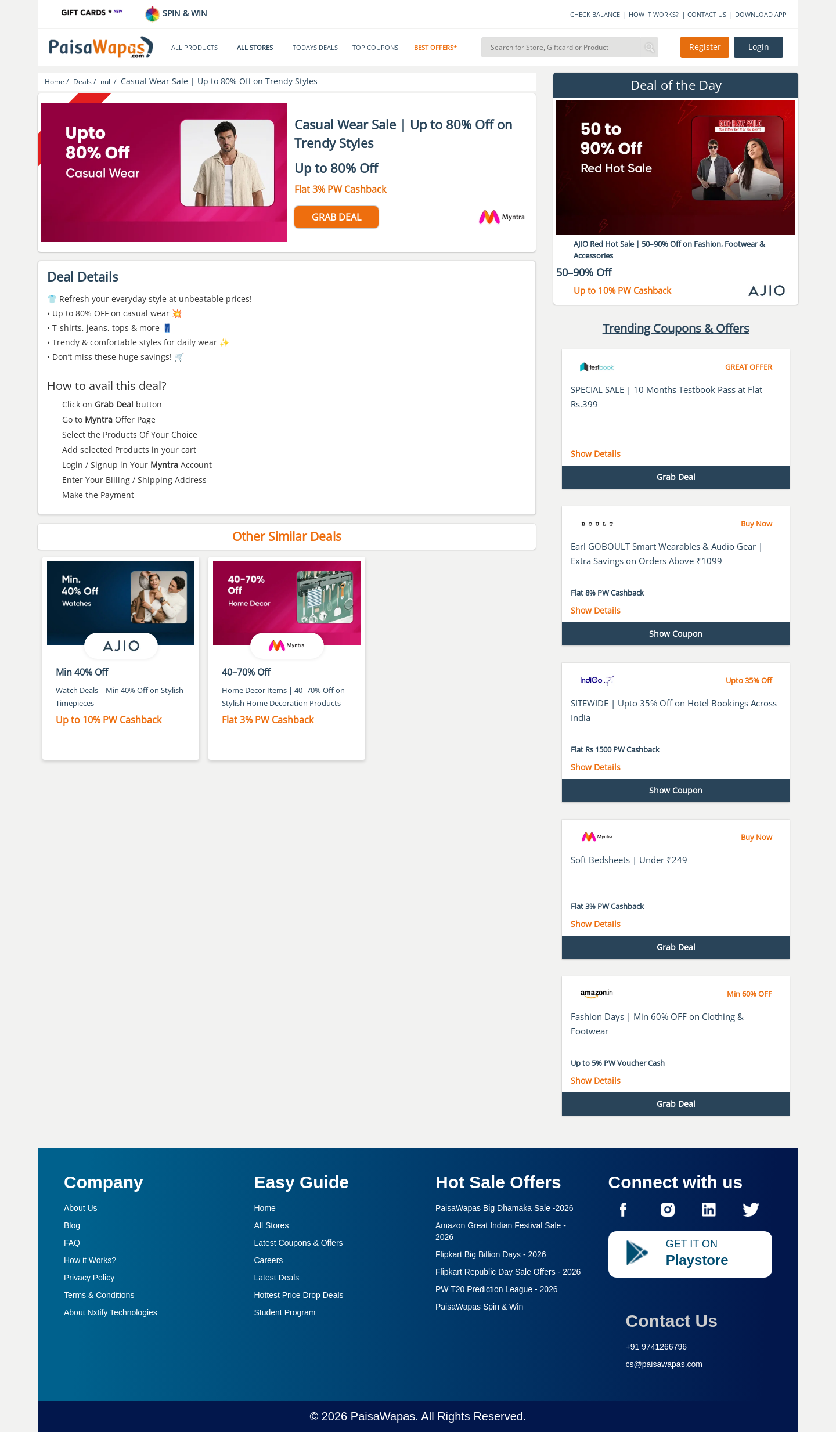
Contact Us (672, 1320)
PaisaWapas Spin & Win (479, 1306)
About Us (81, 1208)
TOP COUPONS (375, 48)
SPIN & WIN (175, 13)
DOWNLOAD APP (761, 14)
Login (758, 47)
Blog (72, 1225)
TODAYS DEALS (315, 48)
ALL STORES (255, 48)
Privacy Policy (89, 1277)
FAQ (72, 1242)
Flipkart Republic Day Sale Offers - (508, 1271)
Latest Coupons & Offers (298, 1242)
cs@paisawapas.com (664, 1364)
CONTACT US (706, 14)
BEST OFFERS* (435, 48)
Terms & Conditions (99, 1295)
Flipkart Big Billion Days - (490, 1254)
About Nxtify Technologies (110, 1312)
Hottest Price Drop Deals (299, 1295)
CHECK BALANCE (595, 14)
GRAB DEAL (336, 217)
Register (705, 47)
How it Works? (90, 1260)
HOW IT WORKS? (654, 14)
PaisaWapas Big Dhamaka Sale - (504, 1208)
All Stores (271, 1225)
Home (265, 1208)
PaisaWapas (383, 1416)
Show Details (596, 453)
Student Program (285, 1312)
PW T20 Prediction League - (496, 1289)
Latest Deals (277, 1277)
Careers (268, 1260)
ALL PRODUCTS (194, 48)
